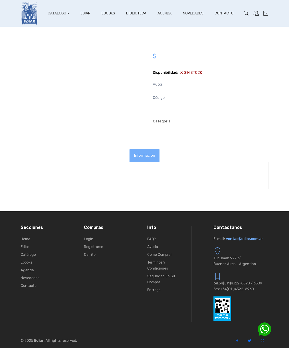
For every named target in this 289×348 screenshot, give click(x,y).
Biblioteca (136, 13)
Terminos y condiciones (157, 265)
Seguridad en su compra (161, 279)
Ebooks (108, 13)
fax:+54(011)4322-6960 (233, 289)
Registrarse (93, 247)
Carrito (90, 254)
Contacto (224, 13)
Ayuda (152, 247)
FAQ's (151, 239)
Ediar (85, 13)
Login (88, 239)
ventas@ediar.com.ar (244, 239)
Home (25, 239)
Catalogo (58, 13)
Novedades (193, 13)
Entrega (154, 290)
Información (144, 155)
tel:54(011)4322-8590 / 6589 (237, 283)
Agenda (164, 13)
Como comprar (159, 254)
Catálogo (28, 254)
